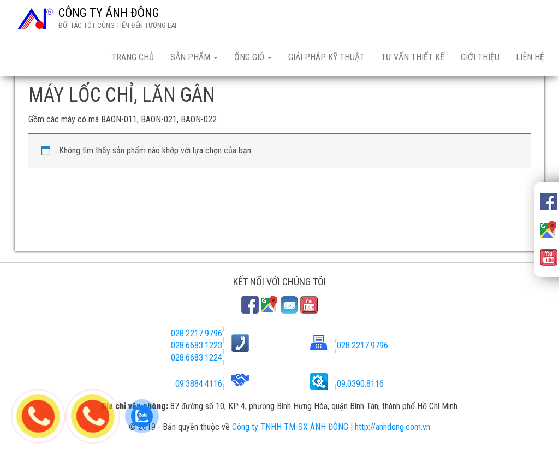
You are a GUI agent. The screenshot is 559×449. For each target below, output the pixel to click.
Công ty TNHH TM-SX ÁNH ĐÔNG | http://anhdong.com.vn (331, 427)
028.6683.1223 (196, 345)
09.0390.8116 (360, 384)
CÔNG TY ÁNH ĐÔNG (108, 13)
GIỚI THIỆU (480, 57)
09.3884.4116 (198, 384)
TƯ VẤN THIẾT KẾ (412, 57)
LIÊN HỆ (530, 57)
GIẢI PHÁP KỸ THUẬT (326, 57)
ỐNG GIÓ (253, 57)
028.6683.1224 (196, 357)
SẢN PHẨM (194, 57)
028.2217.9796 (196, 333)
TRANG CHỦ (132, 57)
